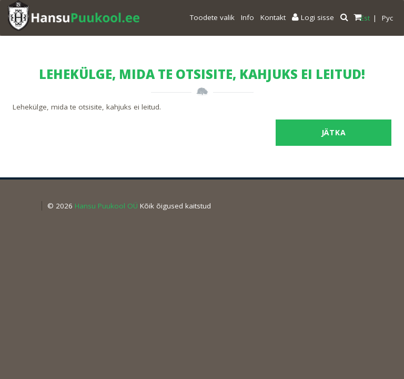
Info (247, 17)
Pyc (387, 18)
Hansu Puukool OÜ (106, 206)
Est (365, 18)
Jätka (333, 132)
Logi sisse (313, 17)
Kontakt (273, 17)
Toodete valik (212, 17)
